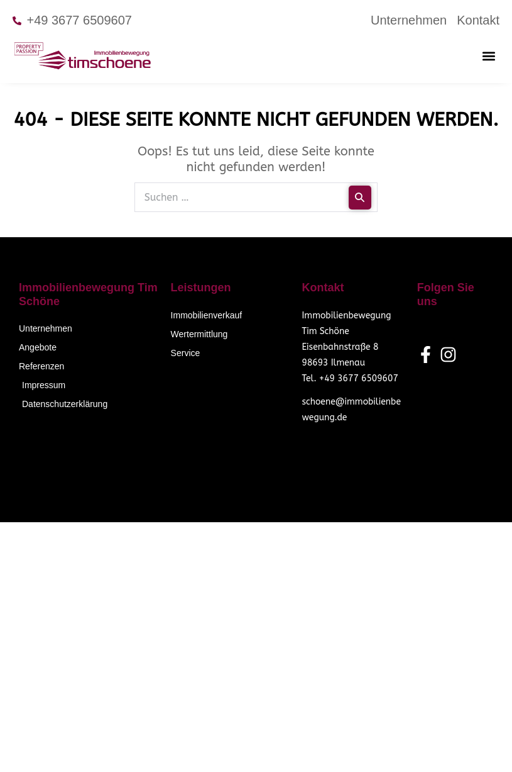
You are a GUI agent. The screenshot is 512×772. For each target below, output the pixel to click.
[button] (489, 55)
